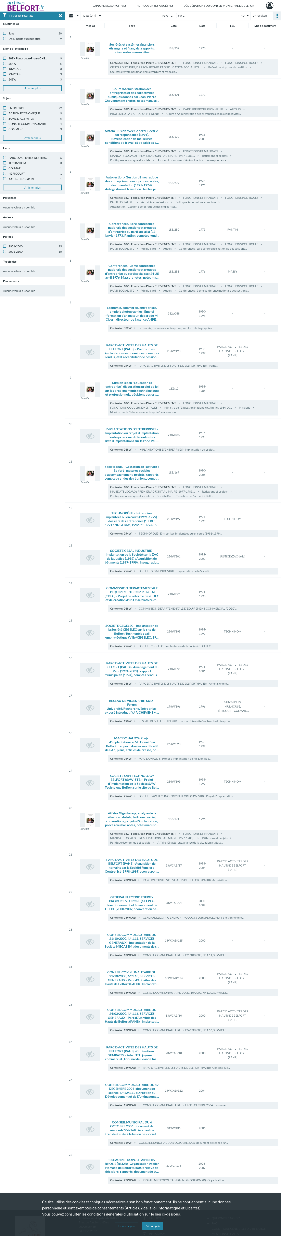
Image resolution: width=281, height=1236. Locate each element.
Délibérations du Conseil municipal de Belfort (219, 5)
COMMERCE (17, 129)
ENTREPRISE (17, 108)
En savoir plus (126, 1226)
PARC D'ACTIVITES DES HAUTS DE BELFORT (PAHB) (42, 157)
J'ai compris (152, 1226)
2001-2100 (16, 251)
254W (12, 63)
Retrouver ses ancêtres (155, 5)
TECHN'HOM (17, 163)
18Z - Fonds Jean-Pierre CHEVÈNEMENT (35, 58)
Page (165, 15)
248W (12, 79)
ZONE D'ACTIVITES (21, 118)
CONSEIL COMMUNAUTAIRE (28, 124)
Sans (11, 33)
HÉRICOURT (17, 173)
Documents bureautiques (24, 38)
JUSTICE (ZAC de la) (21, 178)
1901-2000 (16, 246)
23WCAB (15, 74)
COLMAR (15, 168)
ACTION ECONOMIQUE (24, 113)
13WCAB (15, 69)
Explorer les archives (109, 5)
